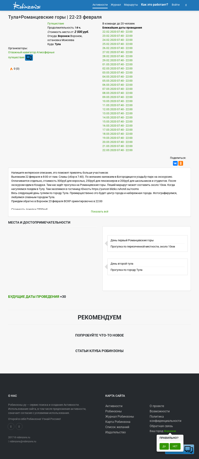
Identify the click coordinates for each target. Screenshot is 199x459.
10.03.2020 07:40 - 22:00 (117, 101)
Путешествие (55, 23)
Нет (175, 446)
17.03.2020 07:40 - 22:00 (117, 129)
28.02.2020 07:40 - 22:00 (117, 56)
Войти (175, 4)
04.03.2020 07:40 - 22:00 (117, 76)
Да (164, 446)
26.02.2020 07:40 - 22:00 (117, 48)
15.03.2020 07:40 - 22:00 (117, 121)
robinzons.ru (23, 437)
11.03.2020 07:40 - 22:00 (117, 105)
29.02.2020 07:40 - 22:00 (117, 60)
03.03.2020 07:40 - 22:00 (117, 72)
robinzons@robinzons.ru (23, 441)
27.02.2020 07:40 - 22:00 (117, 52)
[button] (186, 4)
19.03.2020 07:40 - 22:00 (117, 137)
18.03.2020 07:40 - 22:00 (117, 133)
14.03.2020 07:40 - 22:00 (117, 117)
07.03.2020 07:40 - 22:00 (117, 88)
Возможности (160, 411)
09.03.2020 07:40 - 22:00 (117, 97)
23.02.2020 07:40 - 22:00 (117, 35)
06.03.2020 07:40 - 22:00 (117, 84)
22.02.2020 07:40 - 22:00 (117, 31)
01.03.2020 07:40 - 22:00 (117, 64)
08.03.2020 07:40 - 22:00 (117, 92)
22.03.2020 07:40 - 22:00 (117, 150)
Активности (113, 406)
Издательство (115, 432)
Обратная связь (161, 426)
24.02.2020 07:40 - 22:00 (117, 39)
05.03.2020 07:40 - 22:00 (117, 80)
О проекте (157, 406)
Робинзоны (113, 411)
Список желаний (117, 427)
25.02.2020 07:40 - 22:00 (117, 43)
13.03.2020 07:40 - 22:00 (117, 113)
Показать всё (99, 211)
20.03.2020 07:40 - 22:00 (117, 141)
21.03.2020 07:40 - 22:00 (117, 146)
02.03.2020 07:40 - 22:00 (117, 68)
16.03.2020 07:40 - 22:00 (117, 125)
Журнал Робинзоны (119, 416)
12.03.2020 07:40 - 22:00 (117, 109)
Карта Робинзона (117, 422)
